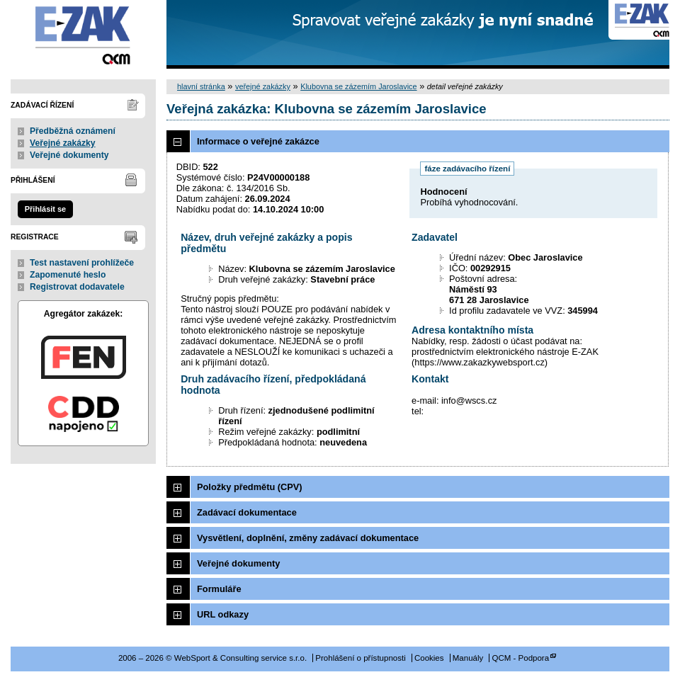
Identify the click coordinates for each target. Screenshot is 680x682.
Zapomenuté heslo (68, 275)
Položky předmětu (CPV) (249, 487)
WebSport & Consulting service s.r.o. (83, 34)
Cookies (429, 658)
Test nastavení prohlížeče (82, 263)
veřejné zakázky (262, 86)
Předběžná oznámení (72, 131)
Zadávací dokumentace (247, 512)
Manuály (468, 658)
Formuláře (219, 589)
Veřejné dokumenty (69, 155)
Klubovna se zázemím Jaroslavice (358, 86)
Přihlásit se (45, 209)
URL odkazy (223, 614)
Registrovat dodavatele (77, 287)
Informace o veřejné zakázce (258, 141)
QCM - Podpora (520, 658)
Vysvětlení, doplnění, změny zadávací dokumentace (308, 538)
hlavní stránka (201, 86)
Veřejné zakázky (63, 143)
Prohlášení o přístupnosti (360, 658)
